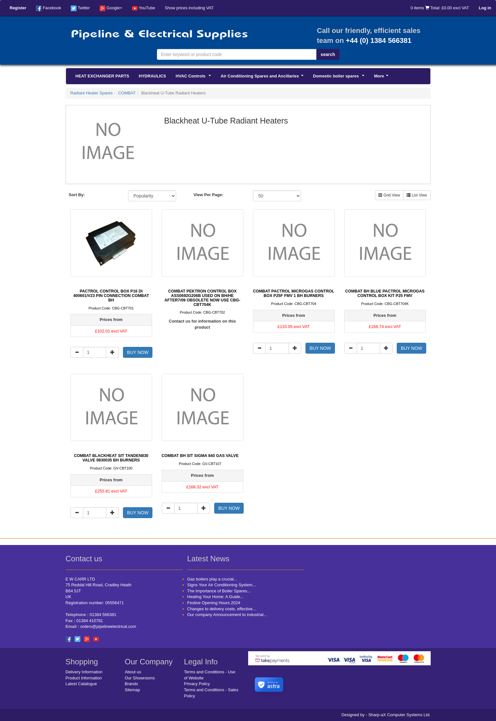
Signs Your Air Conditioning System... (221, 584)
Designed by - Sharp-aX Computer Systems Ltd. (385, 714)
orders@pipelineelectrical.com (108, 626)
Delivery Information (84, 671)
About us (133, 671)
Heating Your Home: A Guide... (215, 596)
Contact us (84, 558)
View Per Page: (209, 194)
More (382, 78)
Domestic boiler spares (340, 78)
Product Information (84, 678)
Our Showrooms (140, 678)
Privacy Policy (197, 683)
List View (417, 195)
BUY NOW (138, 352)
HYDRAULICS (152, 76)
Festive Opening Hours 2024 (213, 602)
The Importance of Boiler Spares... (219, 591)
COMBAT (127, 93)
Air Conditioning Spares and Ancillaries (263, 78)
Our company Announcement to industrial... (227, 614)
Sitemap (132, 689)
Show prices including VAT (189, 7)
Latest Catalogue (81, 683)
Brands (131, 683)
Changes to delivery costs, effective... (221, 608)
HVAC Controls (194, 78)
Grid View (389, 195)
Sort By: (77, 194)
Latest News (208, 558)
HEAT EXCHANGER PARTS (102, 76)
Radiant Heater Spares (91, 93)
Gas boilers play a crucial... (212, 579)
